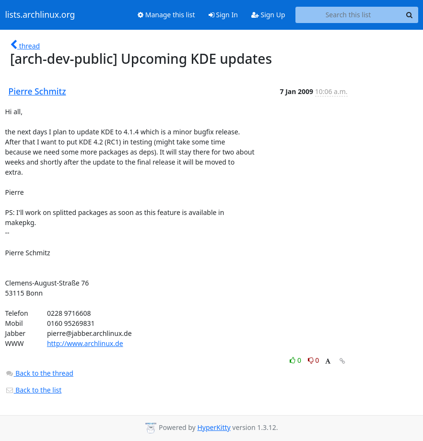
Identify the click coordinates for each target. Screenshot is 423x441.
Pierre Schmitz (37, 91)
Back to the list (33, 389)
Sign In (223, 14)
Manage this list (166, 14)
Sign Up (268, 14)
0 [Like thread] (296, 360)
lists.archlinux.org (40, 15)
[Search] (409, 15)
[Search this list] (348, 15)
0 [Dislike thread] (313, 360)
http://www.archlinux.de (85, 343)
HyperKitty (213, 427)
